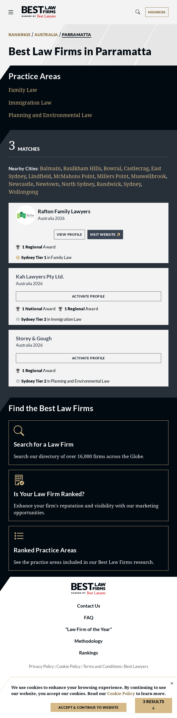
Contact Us (88, 606)
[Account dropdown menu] (156, 12)
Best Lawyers (136, 666)
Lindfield (39, 176)
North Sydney (78, 183)
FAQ (88, 617)
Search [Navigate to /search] (88, 443)
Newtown (47, 183)
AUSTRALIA (46, 34)
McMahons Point (73, 176)
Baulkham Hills (82, 168)
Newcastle (21, 183)
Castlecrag (136, 168)
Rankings (88, 652)
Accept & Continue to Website (88, 707)
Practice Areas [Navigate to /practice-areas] (88, 548)
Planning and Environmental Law (50, 114)
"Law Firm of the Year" (88, 629)
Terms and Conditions (102, 666)
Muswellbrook (148, 176)
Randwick (109, 183)
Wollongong (23, 191)
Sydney (132, 183)
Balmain (50, 168)
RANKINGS (20, 34)
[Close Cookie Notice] (168, 684)
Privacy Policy (41, 666)
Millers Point (112, 176)
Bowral (112, 168)
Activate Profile (88, 296)
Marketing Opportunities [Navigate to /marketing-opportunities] (88, 495)
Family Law (23, 89)
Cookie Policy (68, 666)
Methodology (88, 641)
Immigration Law (30, 102)
